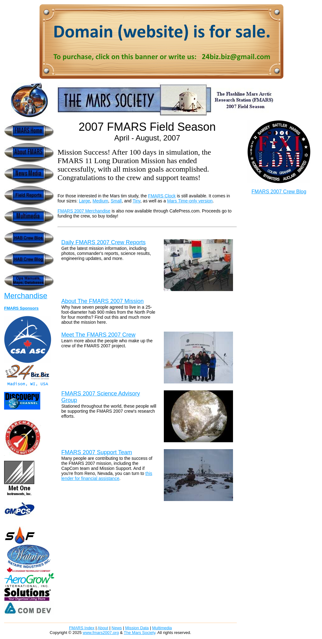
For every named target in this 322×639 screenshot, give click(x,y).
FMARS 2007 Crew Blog (279, 191)
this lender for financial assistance (106, 476)
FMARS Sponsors (21, 308)
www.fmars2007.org (101, 632)
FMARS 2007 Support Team (96, 452)
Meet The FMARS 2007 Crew (98, 335)
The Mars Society (139, 632)
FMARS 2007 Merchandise (84, 210)
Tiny (137, 200)
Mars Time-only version (190, 200)
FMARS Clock (162, 195)
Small (116, 200)
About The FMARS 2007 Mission (102, 301)
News (117, 627)
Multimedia (162, 627)
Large (84, 200)
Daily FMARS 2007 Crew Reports (103, 242)
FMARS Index (81, 627)
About (102, 627)
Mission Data (137, 627)
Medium (100, 200)
